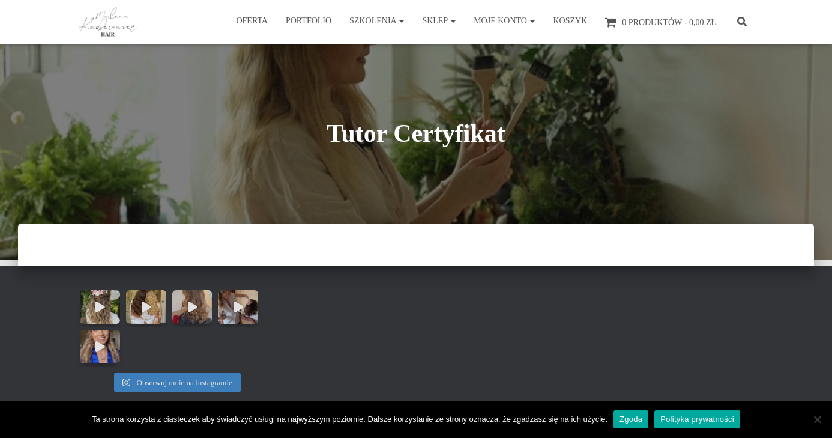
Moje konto (504, 20)
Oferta (252, 20)
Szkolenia (376, 20)
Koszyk (570, 20)
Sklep (439, 20)
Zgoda (630, 419)
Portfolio (308, 20)
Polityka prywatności (697, 419)
